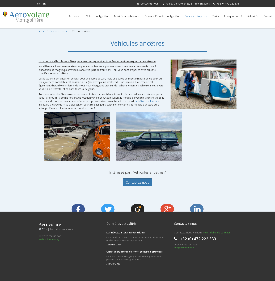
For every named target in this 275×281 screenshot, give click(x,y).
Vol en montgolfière (97, 16)
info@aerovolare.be (147, 101)
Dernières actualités (121, 223)
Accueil (42, 31)
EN (44, 3)
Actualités (252, 16)
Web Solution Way (49, 239)
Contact (268, 16)
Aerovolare (75, 16)
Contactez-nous (147, 3)
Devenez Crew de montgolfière (162, 16)
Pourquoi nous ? (233, 16)
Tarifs (215, 16)
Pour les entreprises (196, 16)
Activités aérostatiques (126, 16)
